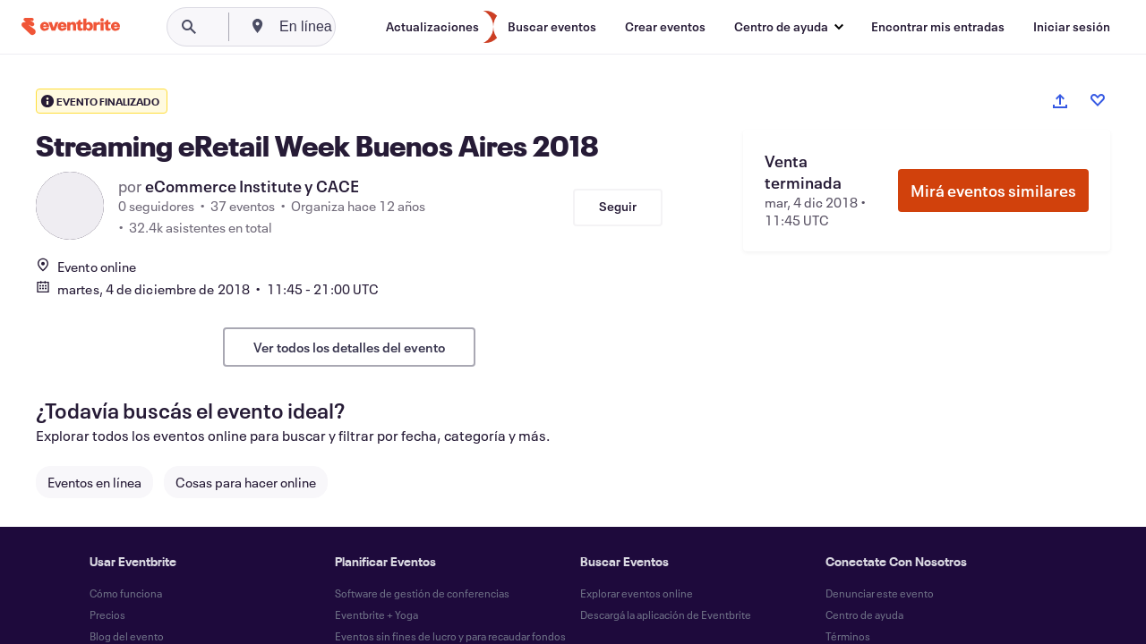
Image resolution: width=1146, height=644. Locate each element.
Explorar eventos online (636, 593)
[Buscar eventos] (552, 27)
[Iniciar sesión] (1072, 27)
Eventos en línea (94, 482)
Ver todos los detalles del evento (349, 347)
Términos (847, 636)
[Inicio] (70, 26)
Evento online (86, 266)
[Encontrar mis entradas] (938, 27)
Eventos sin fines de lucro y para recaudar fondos (450, 636)
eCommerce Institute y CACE (252, 186)
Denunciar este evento (879, 593)
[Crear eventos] (665, 27)
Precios (107, 614)
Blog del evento (127, 636)
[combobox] (369, 26)
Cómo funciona (126, 593)
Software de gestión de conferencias (422, 593)
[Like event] (1097, 100)
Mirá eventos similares (993, 190)
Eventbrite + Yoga (376, 614)
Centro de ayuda (864, 614)
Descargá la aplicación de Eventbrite (665, 614)
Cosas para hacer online (245, 482)
